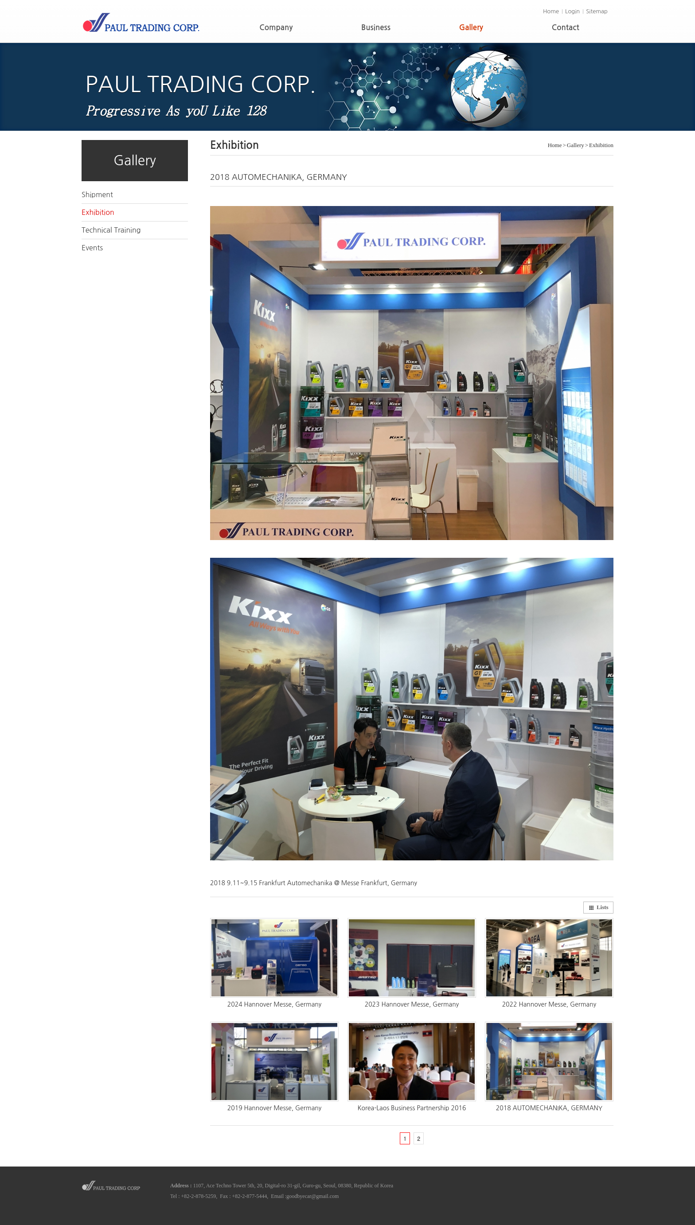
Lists (599, 907)
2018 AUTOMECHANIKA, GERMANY (549, 1108)
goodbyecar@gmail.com (312, 1196)
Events (92, 247)
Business (375, 27)
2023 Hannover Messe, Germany (412, 1004)
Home (551, 11)
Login (572, 11)
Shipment (97, 194)
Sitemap (597, 11)
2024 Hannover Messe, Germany (274, 1004)
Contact (565, 27)
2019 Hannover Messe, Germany (274, 1108)
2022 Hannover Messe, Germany (549, 1004)
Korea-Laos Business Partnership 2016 (411, 1108)
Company (276, 27)
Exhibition (98, 212)
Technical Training (111, 229)
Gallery (471, 27)
